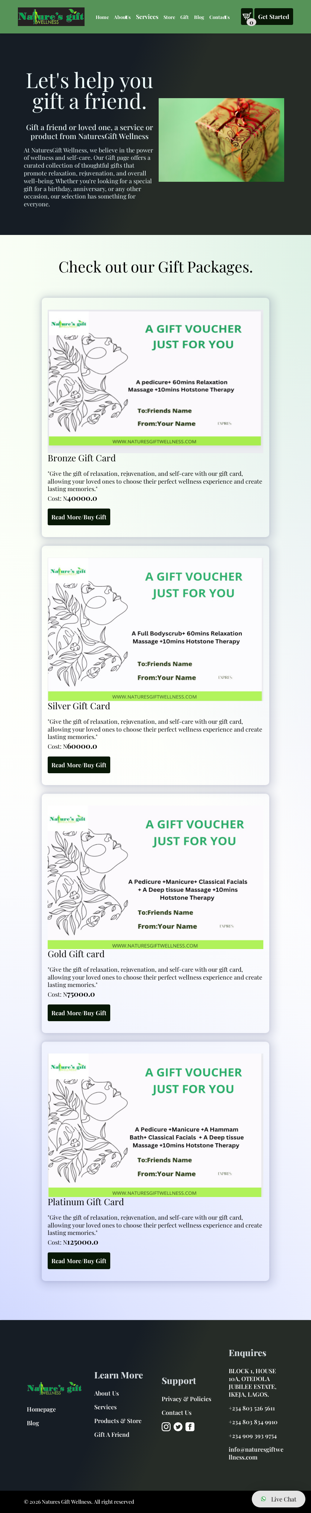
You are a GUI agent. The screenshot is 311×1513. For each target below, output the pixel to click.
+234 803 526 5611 (252, 1408)
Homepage (41, 1409)
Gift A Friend (111, 1434)
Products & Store (118, 1421)
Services (105, 1407)
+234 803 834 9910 (253, 1422)
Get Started (273, 16)
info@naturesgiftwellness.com (256, 1453)
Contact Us (219, 17)
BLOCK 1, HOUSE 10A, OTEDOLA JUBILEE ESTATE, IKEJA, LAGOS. (252, 1382)
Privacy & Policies (186, 1399)
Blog (199, 17)
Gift (184, 17)
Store (169, 17)
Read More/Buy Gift (79, 517)
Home (102, 17)
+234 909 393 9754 (253, 1435)
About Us (122, 17)
